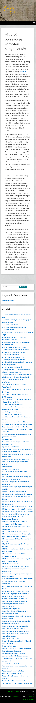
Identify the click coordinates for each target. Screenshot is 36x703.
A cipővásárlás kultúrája (10, 325)
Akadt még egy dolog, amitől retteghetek (15, 377)
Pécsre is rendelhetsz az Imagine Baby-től (16, 648)
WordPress (14, 697)
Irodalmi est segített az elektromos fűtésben (17, 506)
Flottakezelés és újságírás (11, 469)
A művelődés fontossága (10, 355)
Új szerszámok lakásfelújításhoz (13, 671)
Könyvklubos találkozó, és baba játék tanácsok (17, 511)
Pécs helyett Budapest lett (11, 609)
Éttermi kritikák (7, 467)
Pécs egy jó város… (8, 606)
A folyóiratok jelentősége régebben (14, 327)
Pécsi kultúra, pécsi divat (10, 638)
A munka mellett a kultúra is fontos (13, 352)
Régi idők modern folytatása (11, 651)
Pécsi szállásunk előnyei (10, 646)
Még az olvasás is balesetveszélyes (14, 531)
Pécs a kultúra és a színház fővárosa (14, 601)
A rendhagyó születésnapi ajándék (13, 360)
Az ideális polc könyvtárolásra (12, 412)
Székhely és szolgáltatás (10, 663)
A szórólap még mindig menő (12, 367)
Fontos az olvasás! (8, 301)
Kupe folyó (9, 9)
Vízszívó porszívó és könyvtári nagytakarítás (17, 683)
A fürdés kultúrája (8, 330)
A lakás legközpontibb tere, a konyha (14, 347)
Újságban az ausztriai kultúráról (12, 673)
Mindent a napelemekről (10, 564)
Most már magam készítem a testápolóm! (16, 566)
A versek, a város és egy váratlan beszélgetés (17, 374)
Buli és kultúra (7, 439)
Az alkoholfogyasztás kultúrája (12, 404)
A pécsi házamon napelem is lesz (13, 357)
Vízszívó (23, 72)
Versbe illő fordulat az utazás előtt (13, 681)
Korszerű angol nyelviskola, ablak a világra (16, 514)
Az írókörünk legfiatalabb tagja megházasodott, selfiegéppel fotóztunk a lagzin (16, 417)
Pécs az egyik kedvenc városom (13, 604)
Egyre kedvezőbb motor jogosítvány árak (15, 459)
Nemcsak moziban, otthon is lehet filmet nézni (17, 579)
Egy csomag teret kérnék (10, 447)
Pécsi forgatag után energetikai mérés (15, 626)
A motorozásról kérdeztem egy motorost (15, 350)
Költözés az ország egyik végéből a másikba (17, 509)
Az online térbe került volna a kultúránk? (15, 422)
